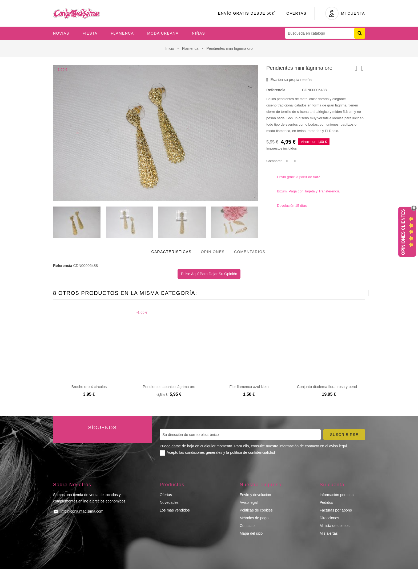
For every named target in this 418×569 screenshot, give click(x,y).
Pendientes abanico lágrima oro (169, 387)
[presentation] (355, 293)
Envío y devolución (255, 495)
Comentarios (250, 252)
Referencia (276, 90)
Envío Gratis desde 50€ (247, 13)
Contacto (247, 525)
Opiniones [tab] (213, 252)
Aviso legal (249, 502)
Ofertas (296, 13)
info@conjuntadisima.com (82, 511)
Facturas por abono (336, 510)
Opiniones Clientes (403, 232)
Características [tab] (171, 252)
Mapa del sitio (251, 533)
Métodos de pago (254, 518)
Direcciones (329, 518)
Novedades (169, 502)
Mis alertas (329, 533)
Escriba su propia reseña (289, 79)
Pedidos (326, 502)
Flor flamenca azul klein (248, 387)
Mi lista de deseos (334, 525)
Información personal (337, 495)
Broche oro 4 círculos (89, 387)
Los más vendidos (175, 510)
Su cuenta (332, 484)
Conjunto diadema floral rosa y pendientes (332, 387)
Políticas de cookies (256, 510)
